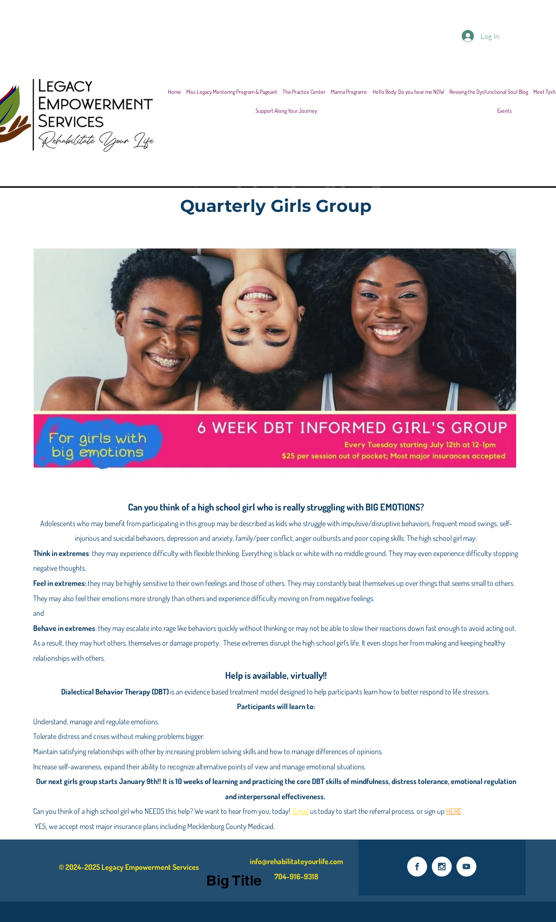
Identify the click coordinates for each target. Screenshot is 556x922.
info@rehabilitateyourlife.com (296, 861)
